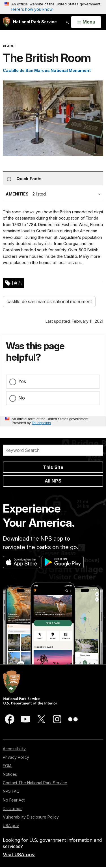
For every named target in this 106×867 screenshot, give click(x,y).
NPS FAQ (11, 791)
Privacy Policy (16, 757)
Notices (10, 774)
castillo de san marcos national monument (49, 301)
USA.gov (11, 825)
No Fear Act (14, 800)
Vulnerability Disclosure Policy (31, 817)
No (21, 398)
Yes (22, 381)
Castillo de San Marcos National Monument (47, 70)
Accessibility (14, 748)
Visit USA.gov (19, 854)
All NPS (53, 481)
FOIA (7, 765)
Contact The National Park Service (35, 782)
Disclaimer (12, 808)
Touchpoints (41, 423)
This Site (53, 467)
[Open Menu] (86, 22)
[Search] (53, 450)
